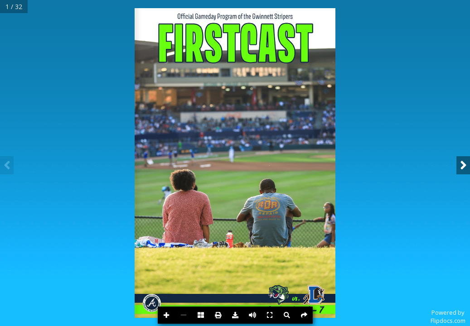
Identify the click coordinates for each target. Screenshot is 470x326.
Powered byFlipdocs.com (448, 316)
